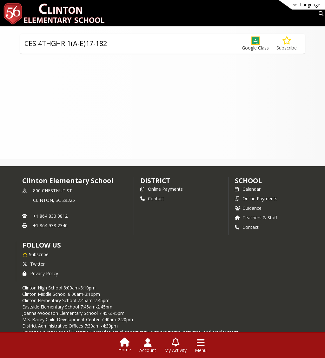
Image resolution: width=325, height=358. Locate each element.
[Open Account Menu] (147, 346)
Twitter (34, 264)
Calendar (248, 189)
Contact (152, 199)
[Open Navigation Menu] (201, 346)
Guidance (248, 208)
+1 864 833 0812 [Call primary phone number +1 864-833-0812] (50, 216)
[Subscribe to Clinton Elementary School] (36, 254)
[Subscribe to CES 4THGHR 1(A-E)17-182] (287, 43)
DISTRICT (155, 180)
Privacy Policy (40, 273)
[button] (255, 43)
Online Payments (161, 189)
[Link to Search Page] (319, 13)
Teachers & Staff (256, 218)
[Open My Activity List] (175, 346)
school (248, 180)
